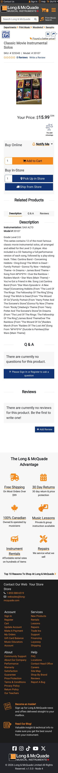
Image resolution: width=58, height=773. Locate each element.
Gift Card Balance (14, 638)
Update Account (13, 627)
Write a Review (37, 57)
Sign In (8, 616)
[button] (43, 8)
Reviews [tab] (44, 213)
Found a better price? (43, 38)
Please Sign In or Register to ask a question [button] (29, 373)
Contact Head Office (42, 663)
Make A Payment (13, 630)
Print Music (24, 27)
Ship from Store (29, 187)
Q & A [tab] (31, 213)
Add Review (44, 429)
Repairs (35, 627)
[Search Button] (35, 19)
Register (8, 619)
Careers (35, 667)
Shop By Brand (39, 674)
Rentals (35, 619)
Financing (36, 638)
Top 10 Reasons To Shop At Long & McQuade (30, 574)
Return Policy (11, 689)
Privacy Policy (12, 685)
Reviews (35, 678)
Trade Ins (36, 630)
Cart (6, 623)
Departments (10, 27)
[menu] (53, 8)
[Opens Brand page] (6, 34)
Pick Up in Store (33, 178)
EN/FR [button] (51, 1)
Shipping (36, 645)
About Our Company (15, 659)
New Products (38, 616)
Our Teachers (11, 693)
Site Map (36, 671)
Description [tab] (15, 213)
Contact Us (7, 1)
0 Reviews (22, 57)
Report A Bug (38, 682)
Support (35, 634)
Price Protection (12, 678)
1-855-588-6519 (14, 593)
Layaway (36, 641)
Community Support (15, 656)
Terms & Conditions (15, 682)
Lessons (35, 623)
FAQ (33, 656)
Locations (36, 659)
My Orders (9, 634)
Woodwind (38, 27)
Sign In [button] (33, 1)
